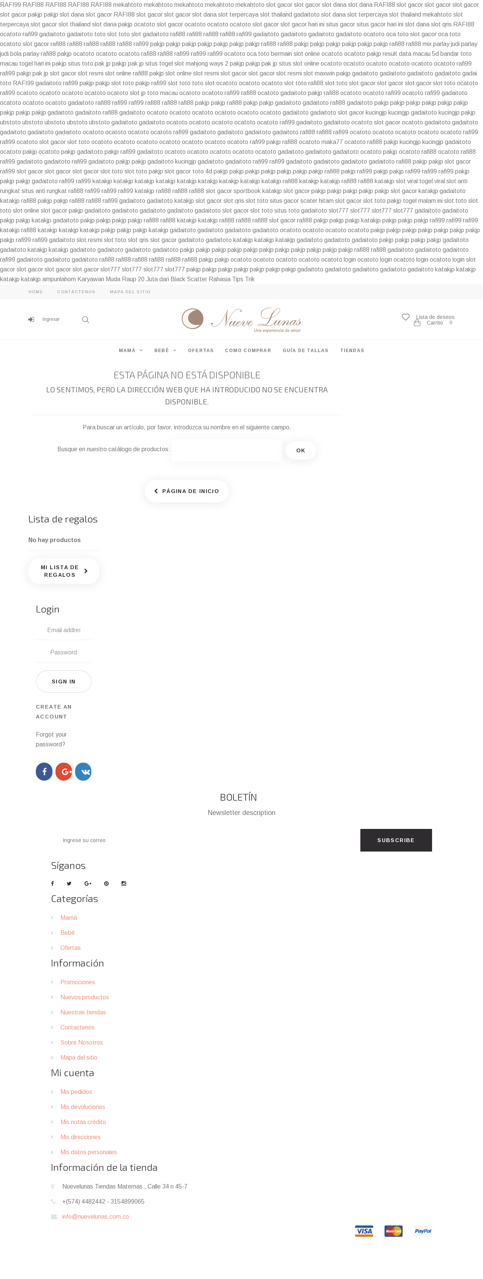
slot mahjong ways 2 (201, 63)
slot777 (339, 210)
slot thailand (276, 14)
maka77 (332, 142)
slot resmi (90, 73)
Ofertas (70, 948)
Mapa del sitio (78, 1057)
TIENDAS (352, 350)
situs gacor (340, 24)
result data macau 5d (411, 54)
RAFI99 (10, 5)
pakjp (35, 14)
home (35, 291)
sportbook (247, 191)
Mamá (68, 917)
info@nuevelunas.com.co (95, 1216)
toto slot (105, 34)
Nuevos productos (84, 997)
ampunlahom (59, 279)
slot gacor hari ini (302, 24)
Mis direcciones (80, 1137)
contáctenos (76, 291)
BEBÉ (161, 350)
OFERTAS (201, 350)
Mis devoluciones (82, 1107)
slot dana (334, 5)
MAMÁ (127, 350)
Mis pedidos (76, 1092)
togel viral (432, 181)
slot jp (138, 93)
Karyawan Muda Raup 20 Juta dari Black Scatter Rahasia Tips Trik (166, 279)
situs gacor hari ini (380, 24)
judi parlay (464, 44)
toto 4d (202, 171)
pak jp (103, 63)
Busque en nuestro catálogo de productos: (113, 449)
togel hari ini (35, 63)
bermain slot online (295, 54)
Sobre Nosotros (81, 1042)
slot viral (407, 181)
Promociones (77, 982)
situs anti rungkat (44, 191)
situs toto (80, 63)
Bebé (67, 933)
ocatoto (144, 24)
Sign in (64, 682)
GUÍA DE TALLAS (306, 350)
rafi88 (177, 34)
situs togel (159, 63)
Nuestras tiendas (83, 1012)
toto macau (162, 93)
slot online (118, 73)
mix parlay (436, 44)
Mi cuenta (72, 1072)
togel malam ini (423, 201)
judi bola (11, 54)
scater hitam (317, 201)
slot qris (441, 24)
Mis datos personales (88, 1152)
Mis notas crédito (83, 1122)
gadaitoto (307, 14)
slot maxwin (319, 73)
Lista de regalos (63, 518)
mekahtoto (127, 5)
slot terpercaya (238, 14)
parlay (31, 54)
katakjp (102, 181)
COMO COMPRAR (248, 350)
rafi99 (30, 34)
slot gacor (279, 5)
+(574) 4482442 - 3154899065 (103, 1201)
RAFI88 (33, 5)
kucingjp (376, 112)
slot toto (122, 83)
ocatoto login (338, 259)
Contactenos (77, 1027)
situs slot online (299, 63)
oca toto (397, 34)
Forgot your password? (51, 739)
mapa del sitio (130, 291)
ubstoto (10, 122)
